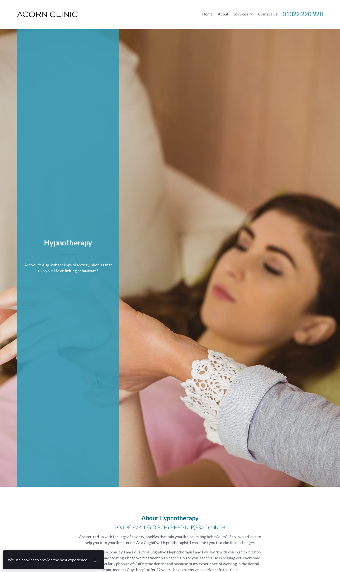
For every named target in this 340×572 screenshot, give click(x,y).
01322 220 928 (302, 14)
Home (207, 14)
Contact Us (267, 14)
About (223, 14)
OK (96, 560)
